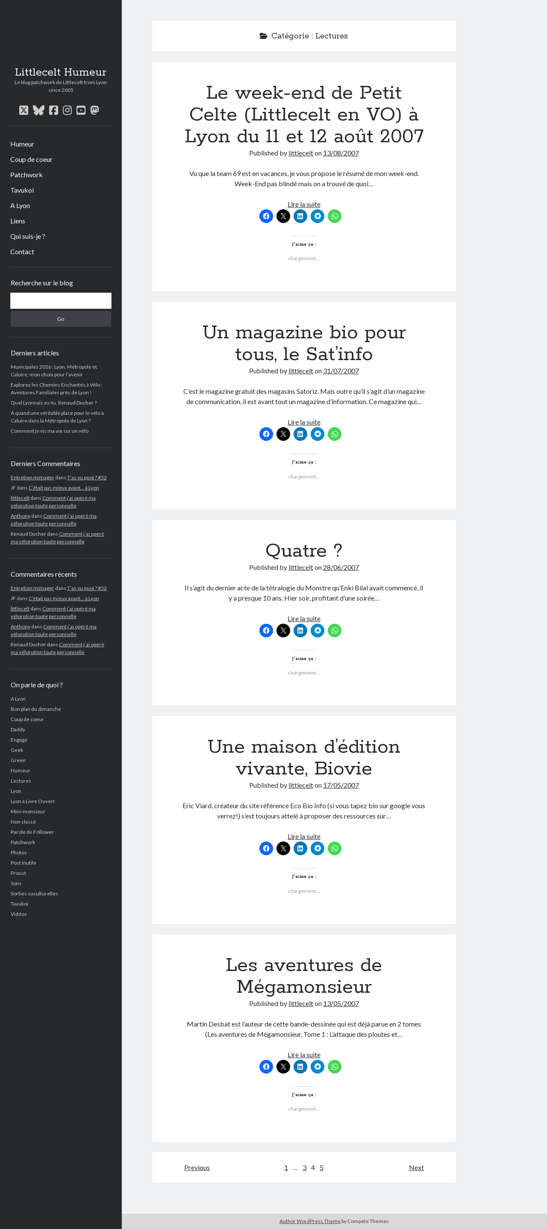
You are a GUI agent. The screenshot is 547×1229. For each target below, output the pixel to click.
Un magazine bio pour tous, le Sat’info (304, 343)
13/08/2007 (341, 153)
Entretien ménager (32, 477)
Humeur (22, 144)
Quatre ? (304, 551)
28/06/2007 (341, 567)
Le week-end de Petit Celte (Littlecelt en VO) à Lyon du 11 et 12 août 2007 (304, 115)
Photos (19, 852)
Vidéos (19, 914)
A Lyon (20, 205)
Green (18, 760)
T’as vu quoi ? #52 (87, 477)
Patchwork (26, 174)
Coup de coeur (31, 159)
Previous (197, 1167)
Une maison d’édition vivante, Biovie (303, 758)
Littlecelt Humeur (60, 72)
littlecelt (20, 498)
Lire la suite (304, 204)
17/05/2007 (341, 785)
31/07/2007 (341, 371)
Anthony (20, 516)
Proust (18, 873)
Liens (17, 221)
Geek (17, 750)
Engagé (19, 739)
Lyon (16, 791)
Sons (16, 883)
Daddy (18, 729)
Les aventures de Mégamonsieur (304, 976)
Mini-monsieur (28, 811)
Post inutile (23, 862)
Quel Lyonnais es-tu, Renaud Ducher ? (54, 402)
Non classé (23, 821)
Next (416, 1167)
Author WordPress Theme (310, 1221)
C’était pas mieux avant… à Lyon (64, 487)
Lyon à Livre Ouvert (33, 801)
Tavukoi (22, 190)
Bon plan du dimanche (36, 709)
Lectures (21, 780)
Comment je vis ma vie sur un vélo (49, 431)
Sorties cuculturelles (34, 893)
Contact (22, 251)
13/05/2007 (341, 1003)
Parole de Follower (32, 832)
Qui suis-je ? (27, 236)
